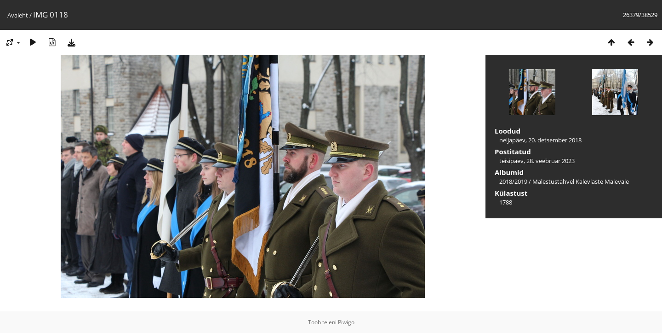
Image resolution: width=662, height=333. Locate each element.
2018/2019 (513, 181)
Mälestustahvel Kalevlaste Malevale (580, 181)
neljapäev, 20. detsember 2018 (540, 140)
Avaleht (17, 15)
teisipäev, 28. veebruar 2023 (537, 161)
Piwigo (346, 322)
